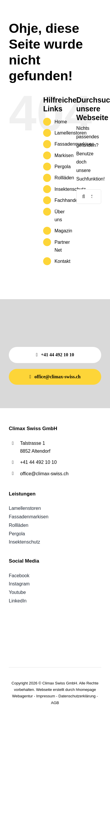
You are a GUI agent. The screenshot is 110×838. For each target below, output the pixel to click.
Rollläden (64, 177)
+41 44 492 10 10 (38, 462)
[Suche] (83, 196)
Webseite (44, 689)
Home (61, 121)
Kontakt (62, 261)
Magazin (63, 230)
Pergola (63, 166)
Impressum (45, 696)
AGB (55, 703)
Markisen (64, 155)
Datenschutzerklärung (76, 696)
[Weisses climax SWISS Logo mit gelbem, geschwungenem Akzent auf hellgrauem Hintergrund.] (32, 8)
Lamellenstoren (71, 132)
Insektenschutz (70, 189)
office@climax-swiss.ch (44, 473)
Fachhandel (67, 200)
